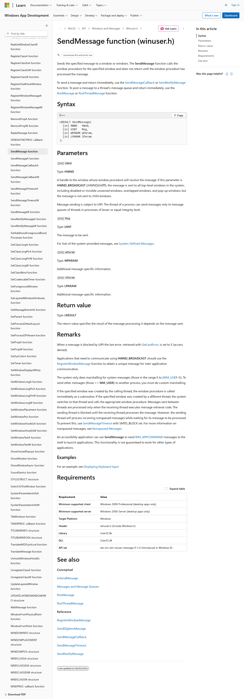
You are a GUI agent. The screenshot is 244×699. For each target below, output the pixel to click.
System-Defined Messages (136, 243)
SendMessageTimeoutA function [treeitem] (24, 178)
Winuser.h (132, 28)
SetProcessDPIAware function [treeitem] (28, 322)
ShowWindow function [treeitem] (24, 445)
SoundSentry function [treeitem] (23, 459)
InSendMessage (67, 578)
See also (203, 60)
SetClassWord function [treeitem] (24, 259)
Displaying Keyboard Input (101, 466)
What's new (212, 15)
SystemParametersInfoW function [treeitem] (25, 494)
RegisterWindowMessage (74, 364)
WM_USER (170, 377)
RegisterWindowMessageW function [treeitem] (26, 96)
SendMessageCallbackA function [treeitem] (24, 154)
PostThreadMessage (92, 93)
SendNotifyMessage (172, 82)
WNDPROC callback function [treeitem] (27, 673)
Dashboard (231, 15)
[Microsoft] (7, 5)
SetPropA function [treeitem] (21, 329)
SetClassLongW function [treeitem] (25, 252)
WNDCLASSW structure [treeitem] (25, 666)
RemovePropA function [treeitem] (24, 106)
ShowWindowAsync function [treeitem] (27, 452)
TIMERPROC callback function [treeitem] (28, 510)
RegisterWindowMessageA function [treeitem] (26, 85)
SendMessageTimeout (97, 423)
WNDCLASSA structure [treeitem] (24, 645)
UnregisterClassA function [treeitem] (26, 557)
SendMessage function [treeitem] (24, 138)
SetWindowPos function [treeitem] (25, 403)
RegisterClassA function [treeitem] (24, 43)
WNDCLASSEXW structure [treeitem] (26, 659)
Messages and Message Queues (78, 586)
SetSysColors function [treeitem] (23, 343)
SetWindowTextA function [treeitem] (26, 424)
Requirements (206, 55)
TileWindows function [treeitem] (23, 503)
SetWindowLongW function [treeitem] (27, 389)
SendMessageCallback (140, 82)
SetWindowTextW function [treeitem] (26, 431)
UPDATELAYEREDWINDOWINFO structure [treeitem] (28, 585)
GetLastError (150, 344)
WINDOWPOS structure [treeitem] (25, 638)
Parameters (204, 40)
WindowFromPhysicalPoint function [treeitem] (26, 603)
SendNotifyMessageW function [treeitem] (29, 212)
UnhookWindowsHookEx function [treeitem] (25, 547)
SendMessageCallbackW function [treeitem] (25, 166)
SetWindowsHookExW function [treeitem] (29, 417)
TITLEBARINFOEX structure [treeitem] (26, 524)
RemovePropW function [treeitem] (25, 112)
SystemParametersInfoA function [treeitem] (25, 482)
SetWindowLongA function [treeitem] (26, 368)
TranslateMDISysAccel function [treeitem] (29, 531)
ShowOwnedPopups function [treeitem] (28, 438)
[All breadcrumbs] (60, 29)
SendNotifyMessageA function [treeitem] (28, 206)
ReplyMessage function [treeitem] (24, 119)
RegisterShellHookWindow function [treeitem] (26, 73)
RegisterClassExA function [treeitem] (26, 50)
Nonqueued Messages (107, 428)
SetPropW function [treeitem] (22, 336)
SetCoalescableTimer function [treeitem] (28, 266)
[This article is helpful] (227, 74)
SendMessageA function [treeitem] (25, 145)
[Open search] (226, 5)
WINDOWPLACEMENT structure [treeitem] (24, 629)
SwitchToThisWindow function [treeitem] (28, 473)
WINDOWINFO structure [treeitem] (25, 619)
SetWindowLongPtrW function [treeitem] (28, 382)
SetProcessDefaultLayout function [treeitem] (25, 313)
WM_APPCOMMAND (149, 437)
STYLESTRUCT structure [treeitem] (25, 466)
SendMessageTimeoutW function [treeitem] (25, 189)
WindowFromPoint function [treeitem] (27, 613)
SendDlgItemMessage (71, 628)
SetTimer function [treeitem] (21, 350)
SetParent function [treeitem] (22, 303)
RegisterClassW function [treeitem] (25, 64)
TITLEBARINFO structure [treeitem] (25, 517)
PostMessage (65, 93)
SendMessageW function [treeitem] (25, 199)
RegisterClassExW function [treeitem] (26, 57)
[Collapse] (47, 25)
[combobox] (26, 34)
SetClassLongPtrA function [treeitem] (26, 238)
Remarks (203, 51)
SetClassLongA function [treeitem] (25, 231)
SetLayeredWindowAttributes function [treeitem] (28, 287)
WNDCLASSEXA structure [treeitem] (26, 652)
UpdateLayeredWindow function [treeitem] (24, 573)
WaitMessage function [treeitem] (24, 594)
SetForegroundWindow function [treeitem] (24, 275)
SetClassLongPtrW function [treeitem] (27, 245)
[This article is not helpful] (231, 74)
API (84, 28)
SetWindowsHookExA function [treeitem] (28, 410)
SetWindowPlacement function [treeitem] (29, 396)
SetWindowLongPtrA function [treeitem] (28, 375)
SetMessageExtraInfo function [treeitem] (28, 296)
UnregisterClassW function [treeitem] (26, 564)
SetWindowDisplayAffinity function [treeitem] (26, 359)
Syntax (202, 35)
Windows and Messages (106, 28)
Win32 (72, 28)
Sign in (235, 5)
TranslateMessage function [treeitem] (26, 538)
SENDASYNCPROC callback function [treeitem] (27, 129)
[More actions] (183, 29)
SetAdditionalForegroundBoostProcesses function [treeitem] (29, 222)
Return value (205, 46)
